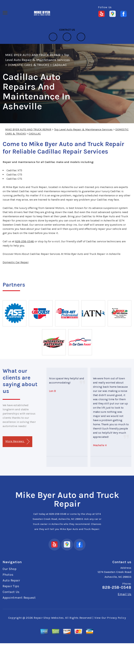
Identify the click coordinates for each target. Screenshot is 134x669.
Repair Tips (11, 586)
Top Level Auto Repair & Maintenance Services (83, 129)
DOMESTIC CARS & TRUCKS (28, 65)
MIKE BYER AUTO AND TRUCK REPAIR (33, 55)
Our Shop (10, 569)
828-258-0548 (24, 241)
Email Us (124, 594)
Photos (8, 575)
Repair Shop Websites (49, 617)
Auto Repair (11, 580)
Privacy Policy (116, 617)
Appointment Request (19, 598)
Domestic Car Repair (16, 262)
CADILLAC (60, 65)
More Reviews (17, 441)
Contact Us (11, 592)
